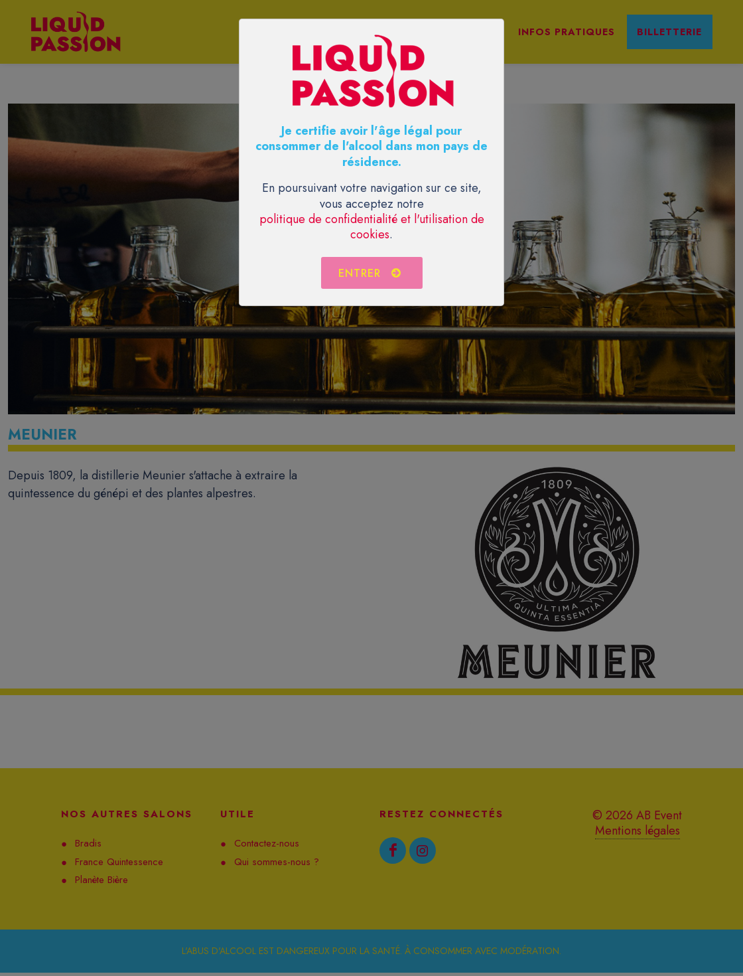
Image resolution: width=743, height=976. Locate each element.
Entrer (370, 273)
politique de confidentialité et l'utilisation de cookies (371, 226)
